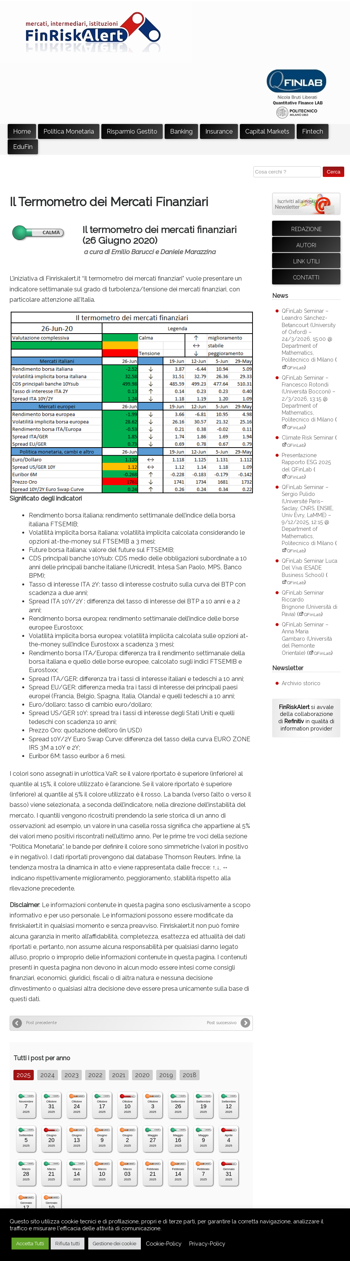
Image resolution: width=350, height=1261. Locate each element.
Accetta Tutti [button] (30, 1243)
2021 (118, 1075)
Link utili (306, 261)
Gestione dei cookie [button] (114, 1243)
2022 (95, 1075)
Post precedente (41, 1022)
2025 (24, 1075)
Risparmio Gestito (132, 131)
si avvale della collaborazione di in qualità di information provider (306, 718)
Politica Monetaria (68, 131)
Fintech (312, 131)
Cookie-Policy (164, 1243)
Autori (306, 245)
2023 (71, 1075)
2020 (142, 1075)
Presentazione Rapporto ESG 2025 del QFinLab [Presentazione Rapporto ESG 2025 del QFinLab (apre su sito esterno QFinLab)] (306, 462)
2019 (166, 1075)
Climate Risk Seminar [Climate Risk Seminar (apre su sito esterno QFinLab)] (307, 438)
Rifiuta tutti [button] (67, 1243)
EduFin (23, 146)
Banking (181, 131)
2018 (189, 1075)
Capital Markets (267, 131)
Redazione (306, 229)
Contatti (306, 277)
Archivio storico (301, 683)
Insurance (219, 131)
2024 (47, 1075)
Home (22, 131)
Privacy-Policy (207, 1243)
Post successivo (221, 1022)
